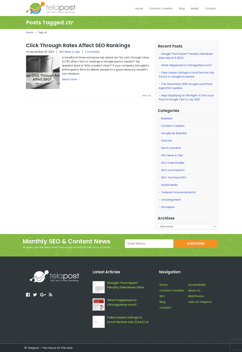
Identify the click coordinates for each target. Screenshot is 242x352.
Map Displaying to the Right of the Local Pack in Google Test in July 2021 (186, 97)
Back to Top (146, 96)
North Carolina (170, 148)
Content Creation (173, 126)
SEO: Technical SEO (173, 177)
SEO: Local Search (173, 170)
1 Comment (92, 52)
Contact (165, 308)
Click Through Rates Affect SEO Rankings (78, 45)
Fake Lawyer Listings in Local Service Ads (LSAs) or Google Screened (186, 75)
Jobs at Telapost (200, 302)
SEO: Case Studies (172, 163)
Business (166, 118)
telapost (50, 7)
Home (29, 32)
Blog (162, 302)
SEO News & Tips (69, 52)
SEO (162, 296)
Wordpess (168, 207)
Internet (166, 141)
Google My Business (174, 133)
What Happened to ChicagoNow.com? (186, 65)
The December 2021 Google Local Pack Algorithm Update (186, 86)
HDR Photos (196, 296)
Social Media (169, 185)
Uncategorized (171, 200)
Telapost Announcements (178, 192)
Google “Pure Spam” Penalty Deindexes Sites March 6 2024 (186, 56)
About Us (194, 290)
